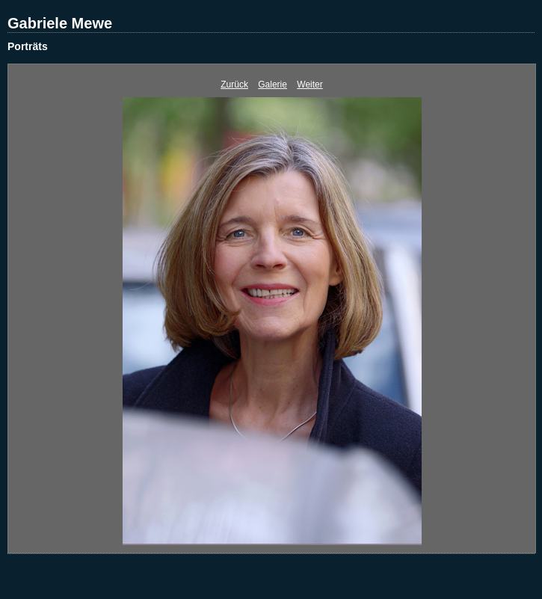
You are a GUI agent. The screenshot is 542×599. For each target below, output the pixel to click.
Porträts (27, 46)
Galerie (272, 84)
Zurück (234, 84)
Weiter (309, 84)
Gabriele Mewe (59, 23)
